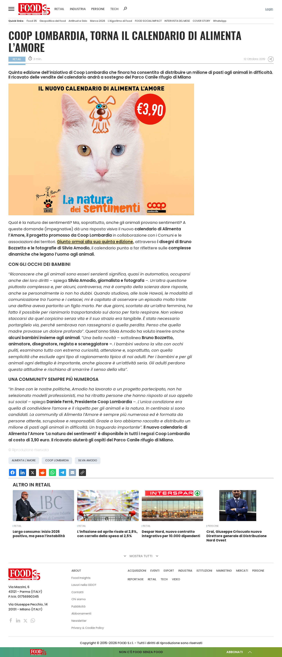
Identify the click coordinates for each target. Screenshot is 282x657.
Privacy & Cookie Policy (87, 628)
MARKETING (224, 571)
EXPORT (169, 571)
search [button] (125, 8)
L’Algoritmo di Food (120, 21)
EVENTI (154, 571)
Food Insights (80, 578)
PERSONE (98, 9)
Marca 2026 (97, 21)
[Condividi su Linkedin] (22, 472)
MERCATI (242, 571)
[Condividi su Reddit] (42, 472)
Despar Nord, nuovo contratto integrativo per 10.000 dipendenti (171, 533)
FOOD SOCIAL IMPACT (148, 21)
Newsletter (79, 621)
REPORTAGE (136, 579)
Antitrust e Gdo (78, 21)
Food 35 (32, 21)
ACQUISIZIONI (137, 571)
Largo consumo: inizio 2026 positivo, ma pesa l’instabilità (39, 533)
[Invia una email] (72, 472)
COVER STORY (201, 21)
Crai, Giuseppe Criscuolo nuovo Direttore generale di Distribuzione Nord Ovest (236, 536)
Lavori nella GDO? (83, 585)
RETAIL (59, 9)
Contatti (77, 592)
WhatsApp (219, 21)
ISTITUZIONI (204, 571)
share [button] (270, 59)
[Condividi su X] (32, 472)
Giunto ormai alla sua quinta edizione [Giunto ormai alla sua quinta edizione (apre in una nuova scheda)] (95, 241)
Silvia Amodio (87, 460)
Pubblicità (78, 606)
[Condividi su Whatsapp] (52, 472)
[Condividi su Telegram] (62, 472)
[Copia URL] (82, 472)
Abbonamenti (81, 613)
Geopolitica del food (53, 21)
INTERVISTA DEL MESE (177, 21)
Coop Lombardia (57, 460)
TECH (114, 9)
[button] (11, 9)
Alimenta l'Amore (24, 460)
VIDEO (176, 579)
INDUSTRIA (78, 9)
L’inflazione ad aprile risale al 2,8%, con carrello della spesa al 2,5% (107, 533)
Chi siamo (78, 599)
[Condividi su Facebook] (12, 472)
